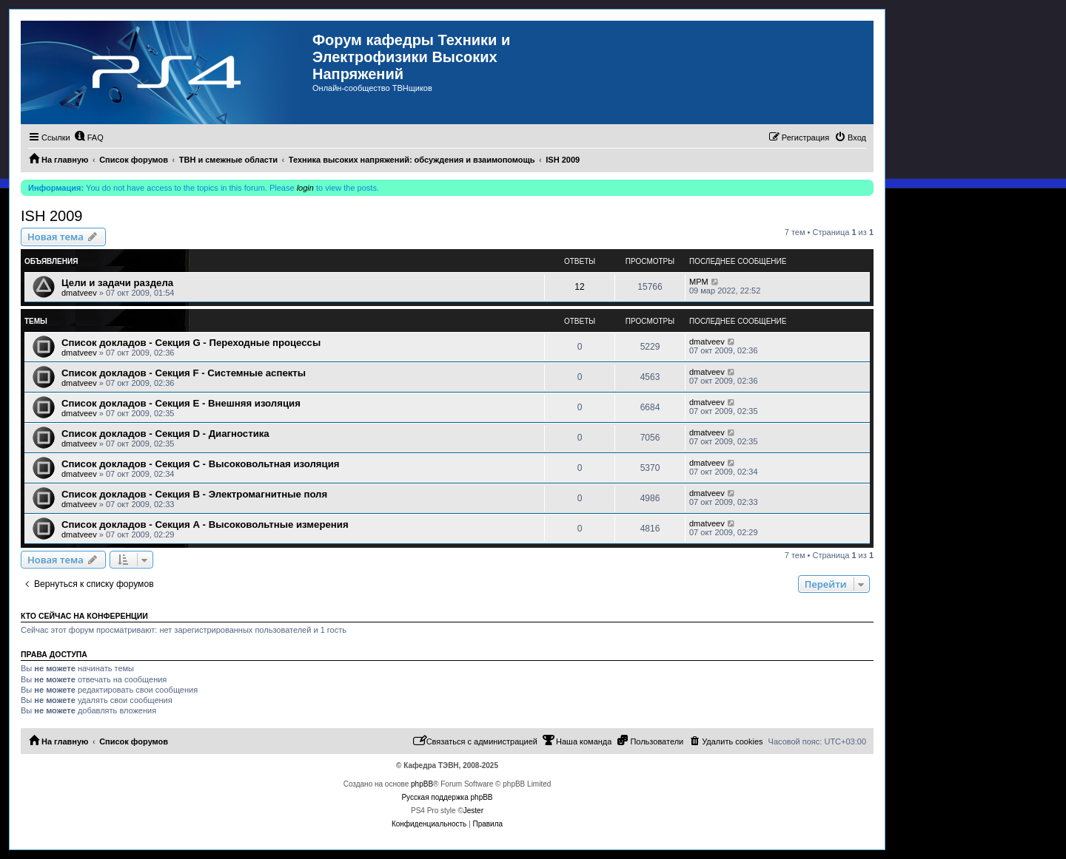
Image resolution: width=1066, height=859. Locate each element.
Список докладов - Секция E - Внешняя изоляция (181, 403)
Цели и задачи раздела (117, 282)
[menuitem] (89, 137)
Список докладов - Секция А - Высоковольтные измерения (205, 524)
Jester (473, 811)
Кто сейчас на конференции (84, 615)
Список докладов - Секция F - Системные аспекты (183, 372)
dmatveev (79, 292)
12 (579, 287)
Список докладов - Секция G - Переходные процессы (191, 342)
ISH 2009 (51, 216)
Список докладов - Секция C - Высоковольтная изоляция (200, 463)
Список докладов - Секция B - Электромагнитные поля (194, 494)
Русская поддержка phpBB (446, 797)
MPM (698, 281)
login (305, 187)
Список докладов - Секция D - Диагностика (165, 433)
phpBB (422, 784)
